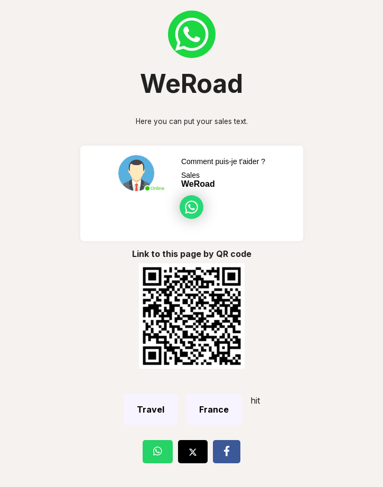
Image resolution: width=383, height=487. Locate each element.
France (214, 409)
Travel (150, 409)
